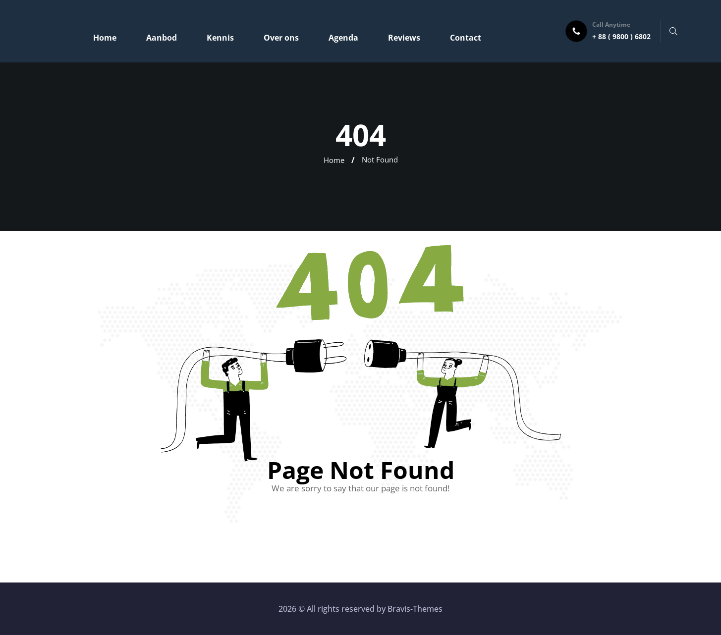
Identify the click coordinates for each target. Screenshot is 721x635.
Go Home (361, 530)
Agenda (343, 37)
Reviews (404, 37)
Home (104, 37)
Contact (465, 37)
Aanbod (161, 37)
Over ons (281, 37)
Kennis (220, 37)
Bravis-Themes (415, 608)
